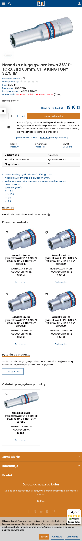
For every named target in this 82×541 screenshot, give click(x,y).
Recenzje (8, 207)
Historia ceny (10, 100)
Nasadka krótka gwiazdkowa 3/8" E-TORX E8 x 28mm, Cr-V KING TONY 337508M (21, 260)
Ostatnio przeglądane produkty (23, 384)
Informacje (41, 466)
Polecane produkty (15, 222)
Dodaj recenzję (42, 214)
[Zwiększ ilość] (5, 116)
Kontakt (8, 475)
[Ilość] (11, 116)
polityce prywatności (13, 529)
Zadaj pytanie (12, 371)
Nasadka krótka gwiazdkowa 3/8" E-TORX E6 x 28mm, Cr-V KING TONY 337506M (21, 321)
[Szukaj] (9, 3)
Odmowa (57, 536)
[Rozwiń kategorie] (3, 3)
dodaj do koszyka (53, 116)
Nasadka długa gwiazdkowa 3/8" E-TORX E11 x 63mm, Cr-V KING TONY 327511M (21, 417)
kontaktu (45, 137)
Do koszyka (21, 282)
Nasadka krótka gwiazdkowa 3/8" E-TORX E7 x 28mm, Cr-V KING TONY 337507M (61, 260)
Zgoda (44, 536)
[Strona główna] (41, 3)
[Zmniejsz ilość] (17, 116)
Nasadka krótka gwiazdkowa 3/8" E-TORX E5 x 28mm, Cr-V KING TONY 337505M (61, 321)
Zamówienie (41, 457)
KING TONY (20, 88)
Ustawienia (72, 536)
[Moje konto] (79, 3)
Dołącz (41, 501)
